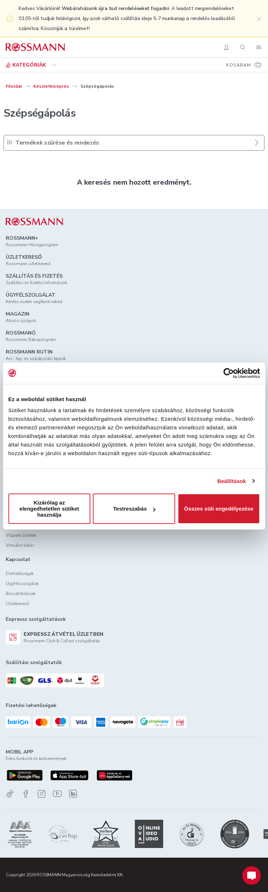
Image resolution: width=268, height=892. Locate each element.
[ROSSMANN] (34, 222)
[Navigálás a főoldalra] (35, 47)
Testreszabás (134, 509)
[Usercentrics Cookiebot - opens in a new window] (228, 373)
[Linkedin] (73, 793)
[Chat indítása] (251, 875)
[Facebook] (25, 793)
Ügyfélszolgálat (22, 583)
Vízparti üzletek (21, 535)
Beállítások (231, 481)
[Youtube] (57, 793)
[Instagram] (41, 793)
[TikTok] (10, 793)
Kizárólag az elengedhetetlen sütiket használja (49, 508)
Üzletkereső (17, 603)
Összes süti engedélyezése (218, 509)
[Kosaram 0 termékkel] (244, 65)
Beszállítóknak (20, 593)
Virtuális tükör (20, 545)
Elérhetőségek (20, 573)
